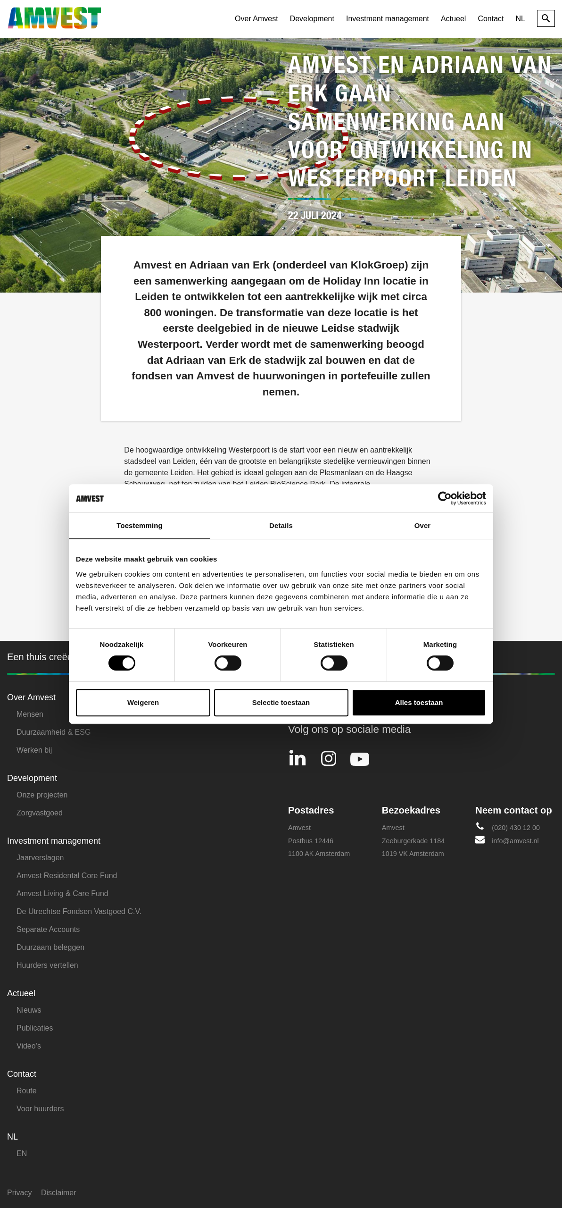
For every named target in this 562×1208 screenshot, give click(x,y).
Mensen (30, 714)
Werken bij (34, 750)
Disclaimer (58, 1193)
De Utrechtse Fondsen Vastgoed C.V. (79, 911)
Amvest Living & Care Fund (62, 893)
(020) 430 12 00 (507, 826)
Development (312, 19)
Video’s (29, 1046)
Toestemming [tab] (139, 525)
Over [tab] (422, 525)
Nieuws (29, 1010)
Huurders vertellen (47, 965)
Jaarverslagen (40, 858)
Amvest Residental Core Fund (67, 876)
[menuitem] (520, 19)
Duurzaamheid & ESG (54, 732)
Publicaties (35, 1028)
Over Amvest (256, 19)
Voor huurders (40, 1109)
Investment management (387, 19)
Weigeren (143, 702)
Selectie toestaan (281, 702)
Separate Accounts (48, 929)
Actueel (453, 19)
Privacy (19, 1193)
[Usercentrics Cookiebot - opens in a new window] (445, 498)
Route (27, 1091)
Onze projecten (42, 795)
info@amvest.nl (506, 840)
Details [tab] (281, 525)
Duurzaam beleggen (50, 947)
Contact (491, 19)
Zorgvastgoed (40, 813)
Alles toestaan (419, 702)
